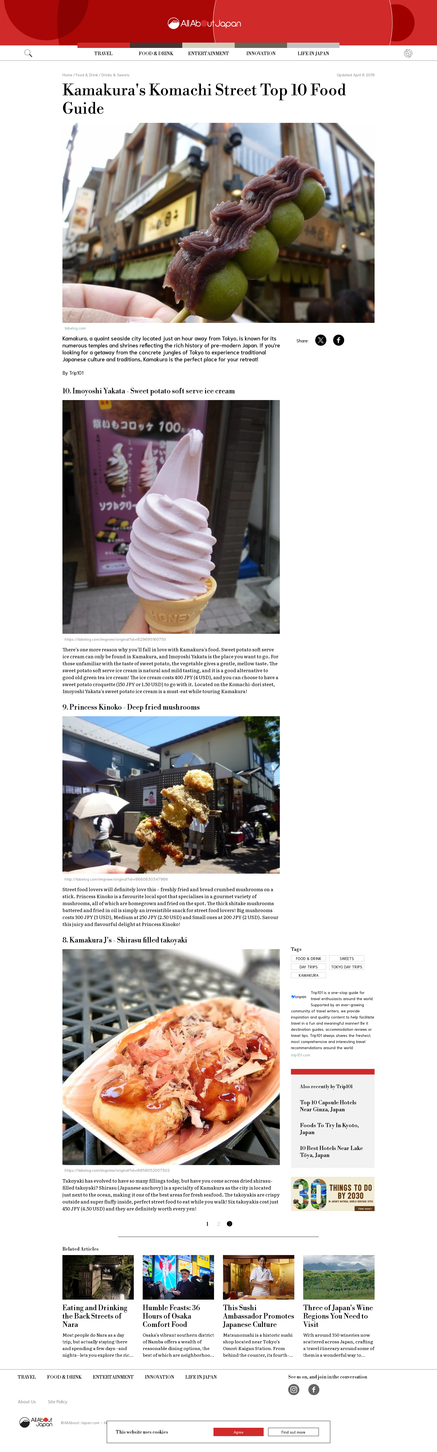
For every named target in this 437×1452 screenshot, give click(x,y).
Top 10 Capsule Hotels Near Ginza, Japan (328, 1106)
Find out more (293, 1431)
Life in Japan (313, 54)
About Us (27, 1401)
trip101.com (300, 1054)
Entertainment (208, 54)
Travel (103, 54)
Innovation (261, 54)
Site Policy (57, 1401)
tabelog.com (75, 327)
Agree (239, 1431)
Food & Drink (156, 54)
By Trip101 (72, 372)
